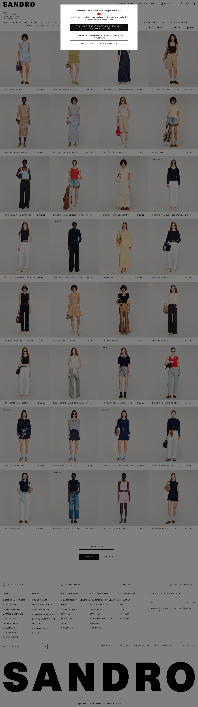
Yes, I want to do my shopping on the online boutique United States (99, 27)
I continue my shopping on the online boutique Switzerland (99, 36)
